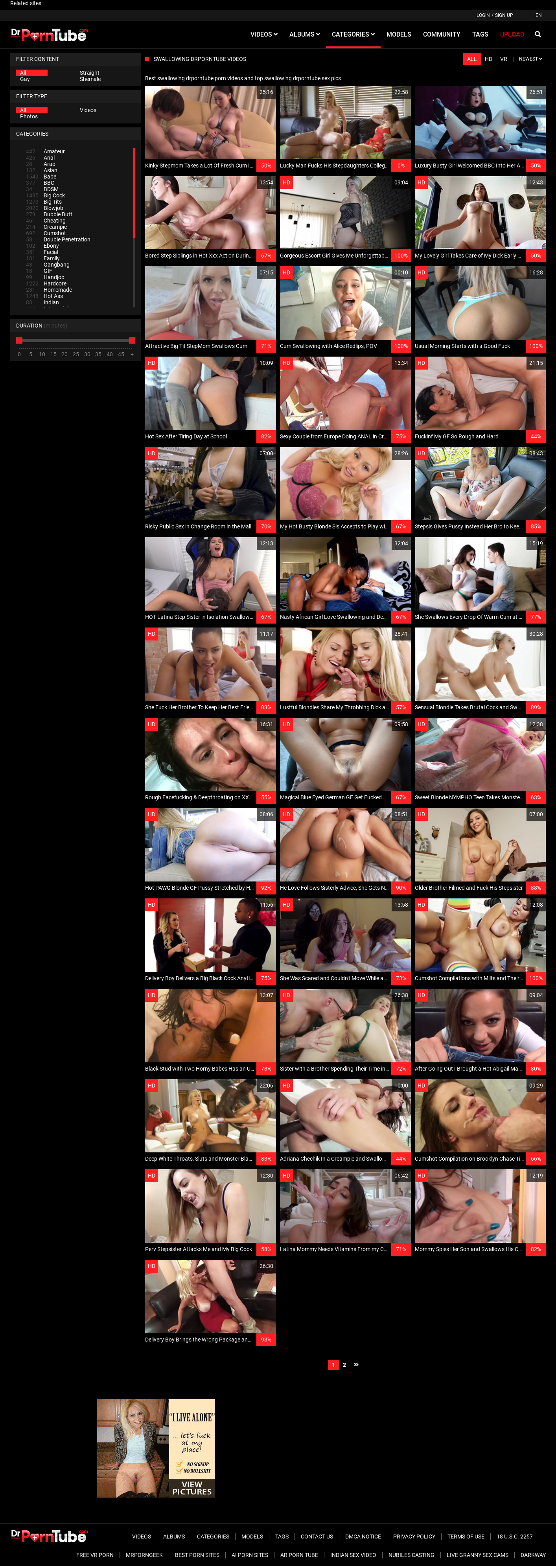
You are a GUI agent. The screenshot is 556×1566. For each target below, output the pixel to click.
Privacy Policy (414, 1536)
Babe (41, 176)
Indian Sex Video (353, 1555)
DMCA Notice (363, 1536)
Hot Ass (44, 296)
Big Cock (45, 195)
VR (503, 59)
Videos (88, 110)
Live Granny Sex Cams (477, 1555)
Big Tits (44, 202)
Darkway (533, 1555)
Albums (174, 1536)
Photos (29, 116)
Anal (40, 158)
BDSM (42, 189)
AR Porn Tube (299, 1555)
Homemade (49, 290)
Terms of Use (465, 1536)
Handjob (45, 277)
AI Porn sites (250, 1555)
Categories (213, 1536)
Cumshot (46, 233)
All (23, 73)
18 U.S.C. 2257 (515, 1536)
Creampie (46, 227)
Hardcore (46, 283)
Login (483, 15)
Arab (40, 164)
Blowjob (44, 208)
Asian (41, 170)
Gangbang (48, 264)
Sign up (504, 15)
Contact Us (317, 1536)
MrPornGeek (144, 1555)
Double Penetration (58, 239)
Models (252, 1536)
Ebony (42, 246)
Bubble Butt (49, 214)
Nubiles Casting (411, 1555)
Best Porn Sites (197, 1555)
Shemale (90, 79)
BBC (40, 183)
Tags (282, 1536)
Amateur (45, 151)
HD (488, 59)
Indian (42, 302)
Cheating (46, 220)
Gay (25, 79)
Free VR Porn (95, 1555)
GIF (39, 271)
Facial (42, 252)
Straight (89, 73)
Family (43, 258)
